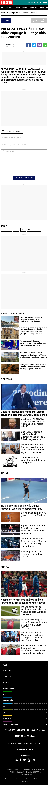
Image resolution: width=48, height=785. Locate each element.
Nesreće (33, 13)
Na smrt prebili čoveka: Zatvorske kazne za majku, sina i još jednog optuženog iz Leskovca (33, 343)
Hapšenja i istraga (14, 13)
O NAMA (9, 769)
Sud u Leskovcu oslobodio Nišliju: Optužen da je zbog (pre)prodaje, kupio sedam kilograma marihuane (31, 331)
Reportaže (25, 700)
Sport (25, 706)
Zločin (3, 13)
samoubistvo (6, 230)
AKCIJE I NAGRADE (17, 772)
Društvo (9, 7)
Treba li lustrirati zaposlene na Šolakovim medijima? (33, 460)
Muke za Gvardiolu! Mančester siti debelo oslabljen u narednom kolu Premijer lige (32, 636)
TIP (25, 712)
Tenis (4, 473)
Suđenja (26, 13)
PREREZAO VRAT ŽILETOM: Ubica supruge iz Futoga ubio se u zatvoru (23, 33)
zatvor (16, 230)
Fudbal (5, 567)
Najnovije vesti (25, 749)
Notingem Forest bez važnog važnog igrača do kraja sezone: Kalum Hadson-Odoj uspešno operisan (23, 602)
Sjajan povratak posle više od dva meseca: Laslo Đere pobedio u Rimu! (22, 507)
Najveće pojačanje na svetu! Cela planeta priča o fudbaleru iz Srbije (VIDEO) (34, 623)
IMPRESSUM (28, 769)
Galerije (38, 744)
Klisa (23, 230)
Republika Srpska (16, 744)
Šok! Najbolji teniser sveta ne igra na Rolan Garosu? (32, 554)
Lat (29, 3)
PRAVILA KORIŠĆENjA (33, 772)
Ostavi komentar (24, 178)
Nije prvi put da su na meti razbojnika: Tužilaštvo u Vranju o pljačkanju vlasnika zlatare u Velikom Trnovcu (33, 355)
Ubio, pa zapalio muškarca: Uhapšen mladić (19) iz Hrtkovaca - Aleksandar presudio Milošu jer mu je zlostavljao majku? (31, 319)
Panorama (10, 730)
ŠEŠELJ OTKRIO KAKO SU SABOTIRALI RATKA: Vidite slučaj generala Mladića (33, 423)
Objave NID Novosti (26, 775)
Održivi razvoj (25, 724)
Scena (29, 744)
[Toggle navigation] (45, 2)
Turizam (31, 736)
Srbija (42, 730)
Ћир (31, 3)
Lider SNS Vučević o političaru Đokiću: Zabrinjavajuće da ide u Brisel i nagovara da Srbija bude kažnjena (33, 436)
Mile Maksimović (34, 230)
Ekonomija (33, 7)
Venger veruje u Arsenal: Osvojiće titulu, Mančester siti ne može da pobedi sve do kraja (33, 649)
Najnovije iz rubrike (12, 313)
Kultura (25, 718)
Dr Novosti (32, 730)
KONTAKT (18, 769)
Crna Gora (20, 736)
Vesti (2, 7)
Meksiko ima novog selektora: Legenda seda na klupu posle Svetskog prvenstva (34, 611)
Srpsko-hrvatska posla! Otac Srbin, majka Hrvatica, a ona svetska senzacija (33, 529)
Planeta (41, 7)
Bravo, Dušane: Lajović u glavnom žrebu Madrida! (33, 514)
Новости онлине (7, 44)
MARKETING (40, 769)
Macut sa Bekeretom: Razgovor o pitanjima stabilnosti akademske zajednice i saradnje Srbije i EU (32, 448)
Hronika (17, 7)
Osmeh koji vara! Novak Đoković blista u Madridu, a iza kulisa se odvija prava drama (34, 542)
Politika (6, 379)
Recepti (24, 7)
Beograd (21, 730)
